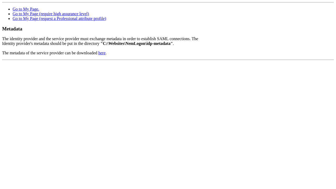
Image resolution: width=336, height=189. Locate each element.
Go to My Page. (26, 9)
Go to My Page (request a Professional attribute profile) (59, 18)
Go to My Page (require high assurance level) (51, 14)
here (102, 53)
